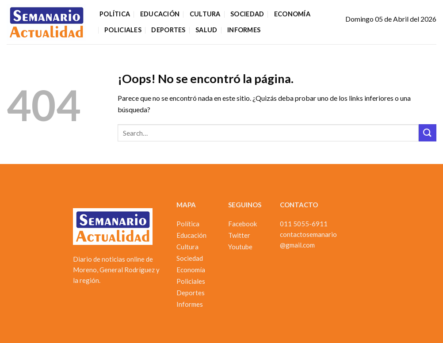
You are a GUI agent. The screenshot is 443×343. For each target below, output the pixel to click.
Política (114, 14)
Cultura (205, 14)
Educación (160, 14)
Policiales (122, 30)
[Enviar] (427, 132)
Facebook (242, 224)
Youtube (240, 247)
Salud (206, 30)
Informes (243, 30)
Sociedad (247, 14)
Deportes (168, 30)
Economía (292, 14)
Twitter (239, 235)
